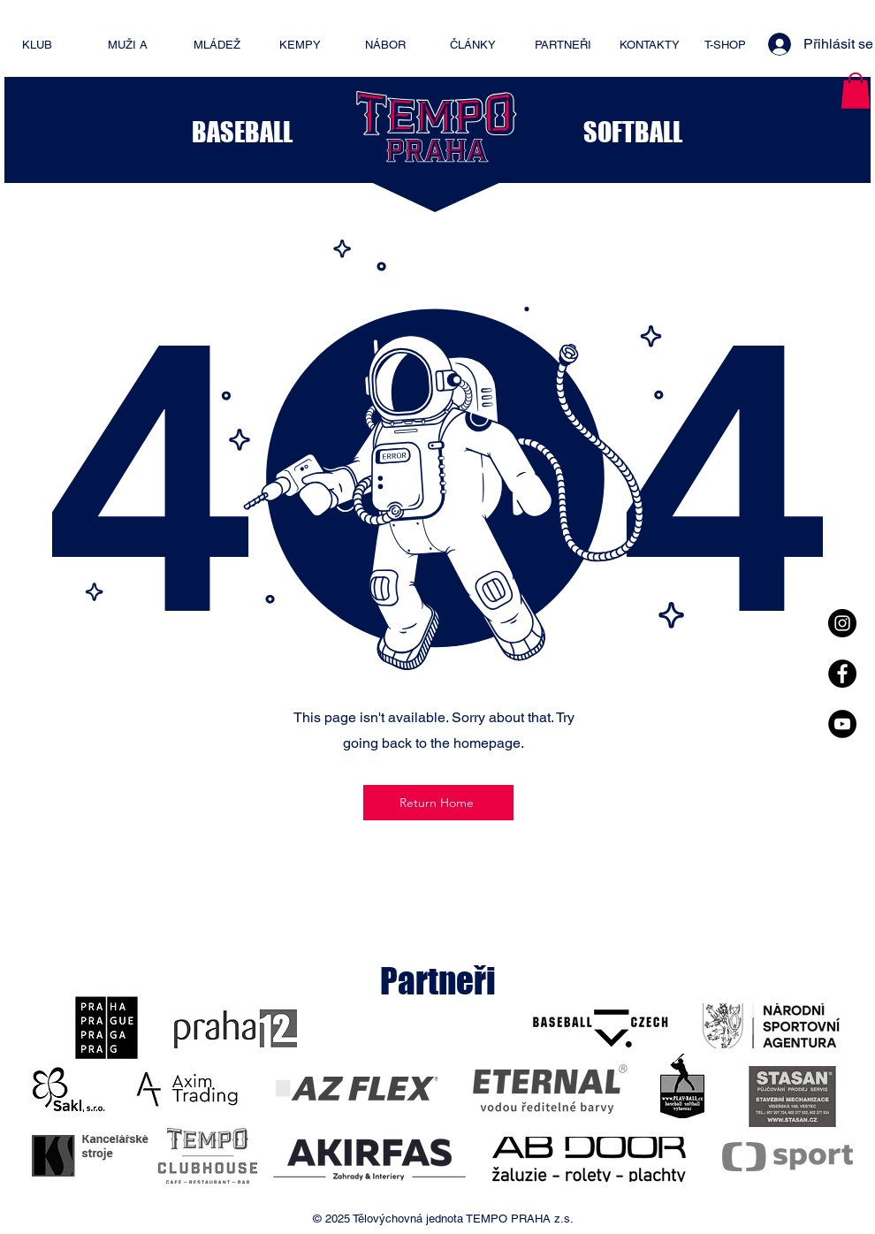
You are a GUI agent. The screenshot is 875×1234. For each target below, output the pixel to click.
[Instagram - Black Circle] (842, 623)
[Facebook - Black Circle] (842, 673)
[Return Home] (438, 802)
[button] (856, 90)
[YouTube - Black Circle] (842, 724)
